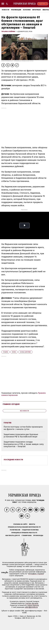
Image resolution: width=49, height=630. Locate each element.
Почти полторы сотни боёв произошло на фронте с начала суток (23, 428)
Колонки (27, 10)
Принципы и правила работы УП (24, 532)
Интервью (36, 10)
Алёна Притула (33, 605)
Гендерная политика (30, 530)
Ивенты (32, 524)
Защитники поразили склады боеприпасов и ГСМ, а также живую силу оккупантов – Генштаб (24, 444)
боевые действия (25, 352)
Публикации (16, 10)
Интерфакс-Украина (36, 574)
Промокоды (38, 535)
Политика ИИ (15, 530)
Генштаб (5, 352)
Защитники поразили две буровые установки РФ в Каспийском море (21, 435)
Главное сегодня (11, 404)
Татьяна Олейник (8, 31)
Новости (5, 10)
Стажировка (27, 535)
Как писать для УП (12, 535)
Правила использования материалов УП (24, 527)
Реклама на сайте (20, 524)
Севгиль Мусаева (31, 603)
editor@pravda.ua (31, 607)
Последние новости (13, 460)
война (14, 352)
